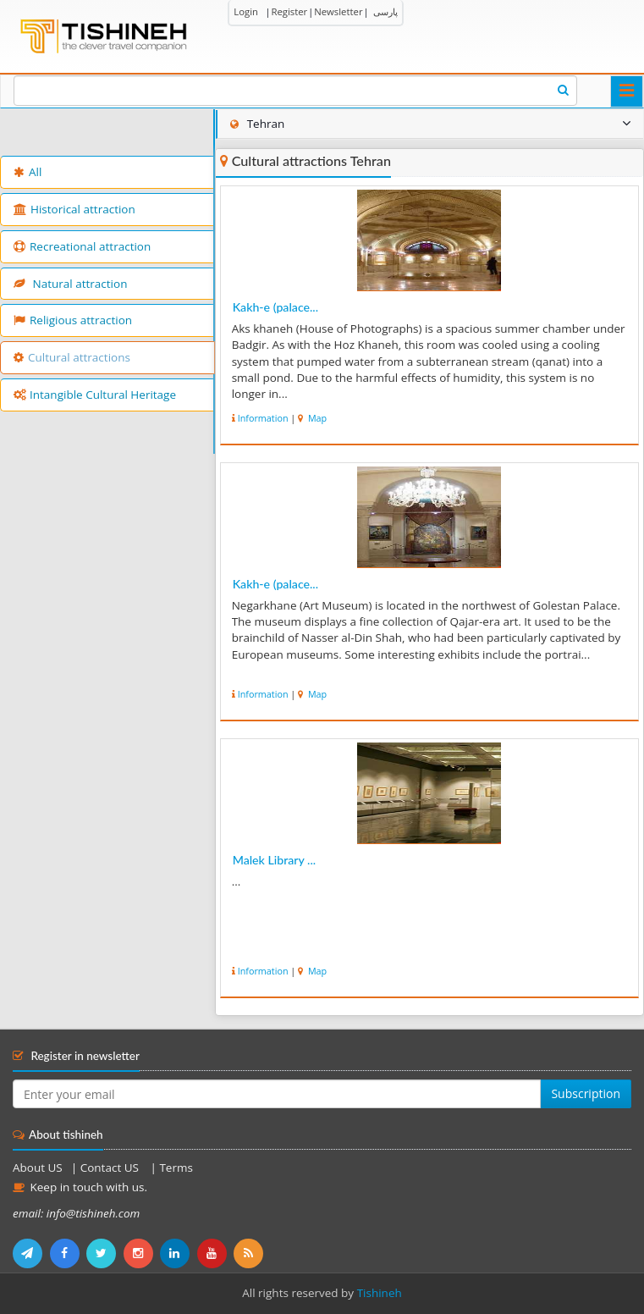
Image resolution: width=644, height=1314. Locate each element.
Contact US (111, 1167)
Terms (175, 1167)
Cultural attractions (72, 357)
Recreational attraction (82, 246)
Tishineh (379, 1292)
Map (316, 417)
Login (246, 11)
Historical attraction (74, 209)
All (27, 171)
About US (38, 1167)
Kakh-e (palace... (275, 307)
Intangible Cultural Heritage (95, 394)
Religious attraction (73, 320)
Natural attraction (70, 283)
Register (289, 11)
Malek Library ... (274, 860)
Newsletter (338, 11)
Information (263, 417)
